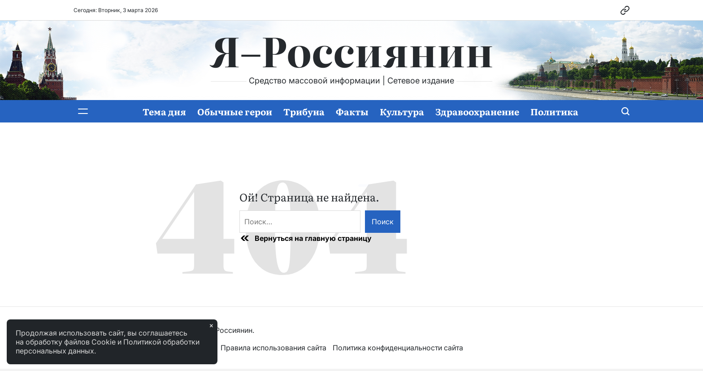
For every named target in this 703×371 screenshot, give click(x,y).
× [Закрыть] (211, 325)
